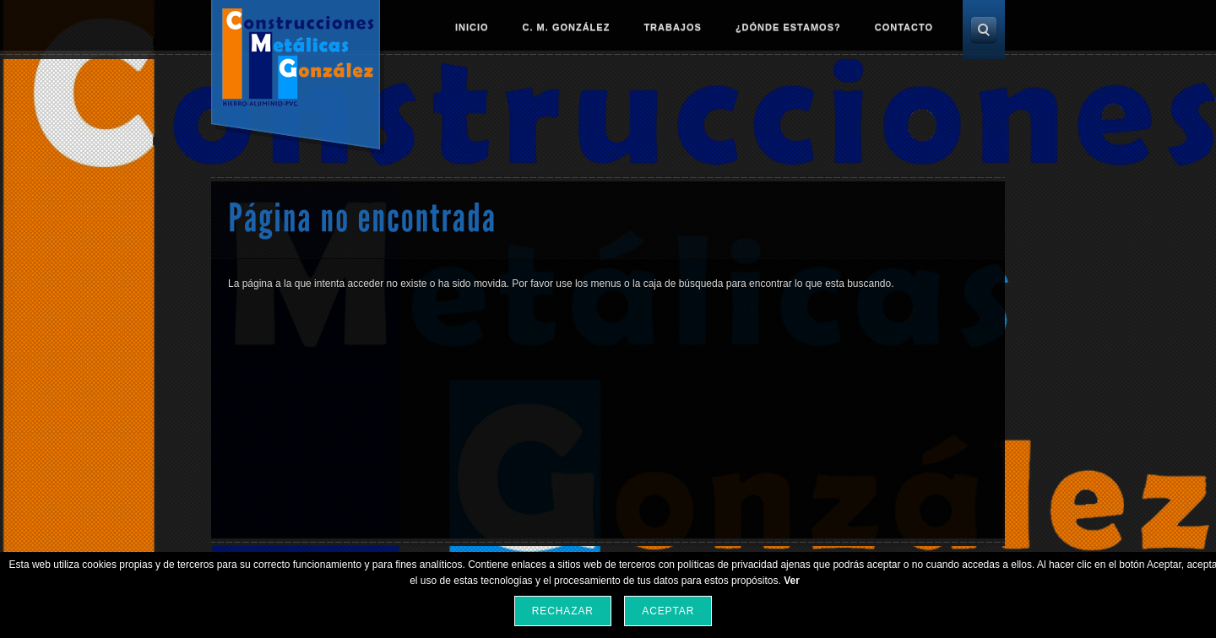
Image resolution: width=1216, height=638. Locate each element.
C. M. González (567, 27)
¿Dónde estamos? (788, 27)
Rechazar (563, 611)
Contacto (904, 27)
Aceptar (668, 611)
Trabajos (672, 27)
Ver (792, 581)
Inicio (472, 27)
